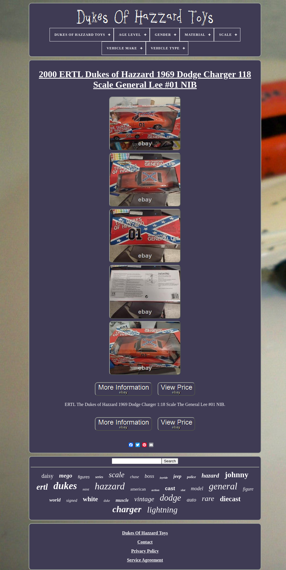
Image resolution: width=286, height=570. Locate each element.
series (99, 477)
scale (116, 474)
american (138, 489)
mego (65, 475)
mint (85, 489)
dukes (65, 485)
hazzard (110, 486)
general (223, 486)
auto (191, 500)
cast (170, 488)
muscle (122, 500)
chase (134, 477)
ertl (42, 486)
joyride (164, 477)
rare (208, 498)
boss (149, 476)
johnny (236, 474)
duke (107, 501)
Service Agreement (145, 560)
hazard (210, 475)
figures (84, 477)
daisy (47, 476)
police (191, 477)
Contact (145, 542)
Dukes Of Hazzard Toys (145, 533)
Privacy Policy (145, 551)
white (90, 499)
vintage (144, 499)
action (155, 490)
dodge (170, 498)
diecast (230, 499)
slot (183, 490)
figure (248, 489)
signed (71, 500)
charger (126, 509)
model (197, 488)
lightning (162, 509)
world (55, 500)
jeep (177, 476)
